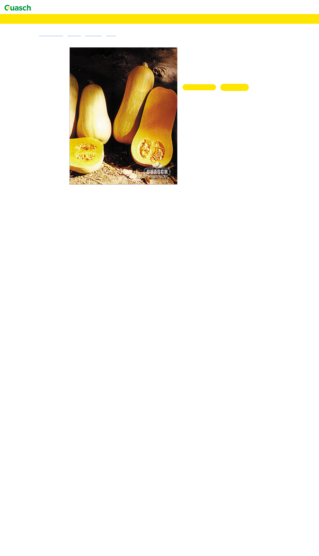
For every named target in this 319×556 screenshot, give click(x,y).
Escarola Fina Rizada (48, 431)
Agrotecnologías (21, 22)
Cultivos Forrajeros (38, 221)
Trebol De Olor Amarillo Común (56, 89)
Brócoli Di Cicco (46, 361)
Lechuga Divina (45, 521)
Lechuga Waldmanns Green (53, 513)
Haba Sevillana (44, 474)
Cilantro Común (45, 412)
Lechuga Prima (44, 529)
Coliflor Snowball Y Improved (55, 424)
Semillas (16, 19)
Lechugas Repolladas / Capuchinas (49, 532)
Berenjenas (33, 346)
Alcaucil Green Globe (49, 323)
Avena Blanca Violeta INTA (53, 140)
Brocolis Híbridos (37, 365)
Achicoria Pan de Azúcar (51, 295)
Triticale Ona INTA (47, 163)
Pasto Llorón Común (48, 120)
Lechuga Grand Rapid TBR (53, 501)
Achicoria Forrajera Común (53, 229)
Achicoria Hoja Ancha (49, 291)
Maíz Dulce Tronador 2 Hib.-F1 (56, 552)
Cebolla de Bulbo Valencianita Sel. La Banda (65, 396)
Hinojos (30, 478)
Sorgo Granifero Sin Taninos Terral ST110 (63, 245)
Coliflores (32, 420)
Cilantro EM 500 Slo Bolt (52, 416)
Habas (29, 466)
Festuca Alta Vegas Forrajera (54, 117)
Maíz (29, 249)
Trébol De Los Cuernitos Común (56, 85)
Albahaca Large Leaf (48, 315)
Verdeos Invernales (38, 136)
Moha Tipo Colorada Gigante (54, 179)
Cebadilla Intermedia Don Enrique (58, 113)
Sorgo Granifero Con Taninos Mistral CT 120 (65, 241)
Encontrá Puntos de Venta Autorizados (35, 34)
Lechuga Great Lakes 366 (52, 536)
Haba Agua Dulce (46, 470)
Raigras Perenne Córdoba (51, 132)
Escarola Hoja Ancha (48, 435)
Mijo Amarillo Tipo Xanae (52, 171)
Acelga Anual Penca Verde (52, 276)
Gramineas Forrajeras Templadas (48, 101)
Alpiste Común (44, 260)
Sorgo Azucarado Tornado (52, 187)
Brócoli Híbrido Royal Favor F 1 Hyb (60, 369)
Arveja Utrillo (44, 342)
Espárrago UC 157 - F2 (50, 443)
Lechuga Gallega (46, 494)
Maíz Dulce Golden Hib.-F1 (53, 548)
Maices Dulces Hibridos (42, 544)
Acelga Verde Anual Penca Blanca (57, 284)
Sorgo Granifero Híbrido (42, 237)
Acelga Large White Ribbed (53, 280)
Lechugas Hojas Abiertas (42, 497)
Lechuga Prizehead (47, 509)
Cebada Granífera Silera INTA (55, 155)
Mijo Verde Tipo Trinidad (51, 175)
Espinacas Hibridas (38, 447)
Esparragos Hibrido (38, 439)
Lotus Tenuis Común (48, 78)
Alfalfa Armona (45, 66)
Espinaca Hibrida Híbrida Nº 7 (55, 455)
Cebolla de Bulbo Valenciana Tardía (59, 392)
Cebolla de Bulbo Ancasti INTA (56, 377)
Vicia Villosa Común (48, 214)
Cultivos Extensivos (30, 233)
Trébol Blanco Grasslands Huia (55, 82)
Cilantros (31, 408)
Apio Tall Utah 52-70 (49, 334)
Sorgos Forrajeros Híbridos (44, 183)
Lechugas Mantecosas (40, 517)
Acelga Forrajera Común (51, 225)
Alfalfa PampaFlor (47, 70)
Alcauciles (32, 319)
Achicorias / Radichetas (41, 288)
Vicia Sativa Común (48, 210)
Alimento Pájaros (22, 26)
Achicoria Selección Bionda (53, 299)
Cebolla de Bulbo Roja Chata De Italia (60, 385)
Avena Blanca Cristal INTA (53, 144)
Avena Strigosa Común (50, 148)
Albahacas (32, 307)
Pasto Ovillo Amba (47, 124)
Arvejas (30, 338)
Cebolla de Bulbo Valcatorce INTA (58, 389)
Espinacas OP (34, 459)
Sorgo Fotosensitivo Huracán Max (58, 190)
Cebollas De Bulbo (38, 373)
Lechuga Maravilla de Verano (54, 505)
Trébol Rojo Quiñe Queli (51, 97)
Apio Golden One (46, 330)
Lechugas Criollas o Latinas (44, 486)
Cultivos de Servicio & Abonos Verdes (52, 202)
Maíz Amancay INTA (49, 253)
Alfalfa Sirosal (44, 62)
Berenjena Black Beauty (51, 350)
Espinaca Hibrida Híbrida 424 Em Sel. (60, 451)
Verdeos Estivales (37, 167)
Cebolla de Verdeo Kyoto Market (57, 404)
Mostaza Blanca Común (50, 218)
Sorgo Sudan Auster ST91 (52, 198)
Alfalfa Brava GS (46, 58)
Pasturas (22, 50)
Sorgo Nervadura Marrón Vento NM (59, 194)
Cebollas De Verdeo (39, 400)
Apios (29, 326)
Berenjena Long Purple (50, 354)
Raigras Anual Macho (49, 128)
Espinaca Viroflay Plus (50, 462)
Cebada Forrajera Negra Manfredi (57, 152)
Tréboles (31, 74)
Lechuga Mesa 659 (47, 540)
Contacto (11, 7)
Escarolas (32, 427)
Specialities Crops (38, 256)
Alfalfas (31, 54)
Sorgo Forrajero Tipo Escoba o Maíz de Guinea (66, 206)
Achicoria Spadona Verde (51, 303)
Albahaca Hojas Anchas (50, 311)
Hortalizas (24, 268)
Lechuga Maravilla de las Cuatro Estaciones (64, 525)
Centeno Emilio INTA (49, 159)
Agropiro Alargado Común (52, 105)
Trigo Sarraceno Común (50, 264)
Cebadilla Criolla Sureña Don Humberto (62, 109)
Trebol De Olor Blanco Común (55, 93)
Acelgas (31, 272)
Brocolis (31, 358)
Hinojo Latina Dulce (48, 482)
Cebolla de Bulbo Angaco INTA (56, 381)
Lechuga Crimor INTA (50, 490)
